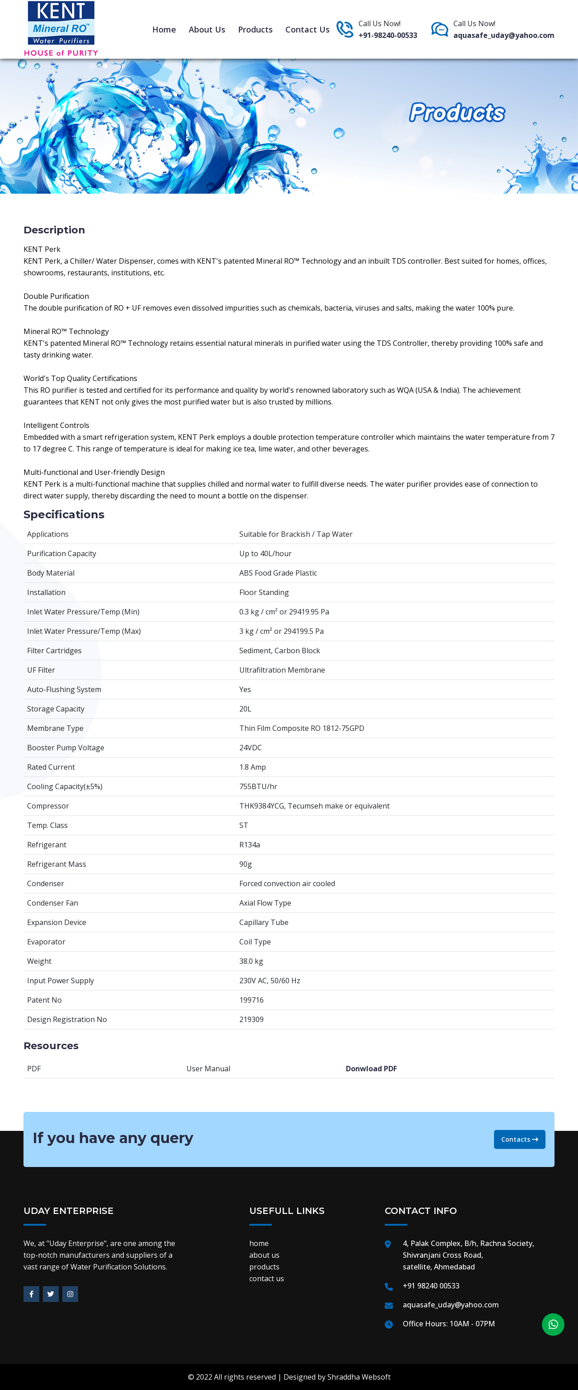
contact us (307, 29)
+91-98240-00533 (388, 35)
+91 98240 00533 (431, 1286)
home (164, 29)
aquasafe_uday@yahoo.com (504, 35)
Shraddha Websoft (359, 1377)
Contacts (519, 1139)
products (255, 29)
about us (207, 29)
